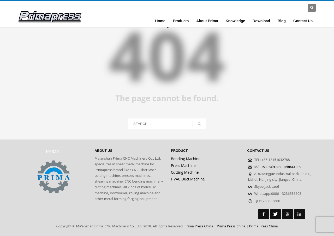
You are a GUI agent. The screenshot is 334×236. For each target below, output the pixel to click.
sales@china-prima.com (282, 166)
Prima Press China (198, 226)
